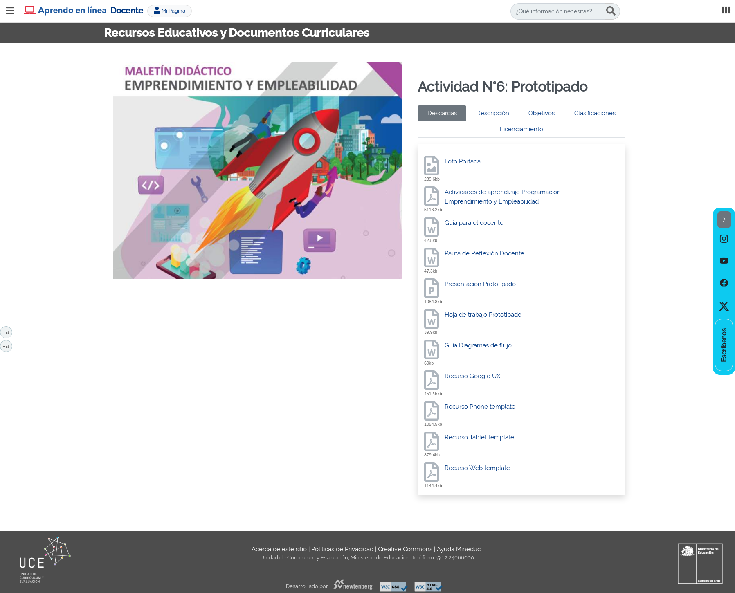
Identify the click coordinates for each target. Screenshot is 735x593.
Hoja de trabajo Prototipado (483, 314)
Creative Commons (405, 549)
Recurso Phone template (480, 406)
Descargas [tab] (442, 113)
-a (7, 345)
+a (7, 331)
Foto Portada (463, 161)
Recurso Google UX (472, 376)
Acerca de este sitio (279, 549)
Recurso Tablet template (479, 437)
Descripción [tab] (492, 113)
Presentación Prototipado (480, 284)
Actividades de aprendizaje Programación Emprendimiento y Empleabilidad (503, 196)
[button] (724, 219)
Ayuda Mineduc (459, 549)
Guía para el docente (474, 222)
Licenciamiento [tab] (521, 129)
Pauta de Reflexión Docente (484, 253)
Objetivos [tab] (541, 113)
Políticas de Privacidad (342, 549)
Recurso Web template (477, 468)
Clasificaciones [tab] (595, 113)
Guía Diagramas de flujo (478, 345)
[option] (724, 239)
